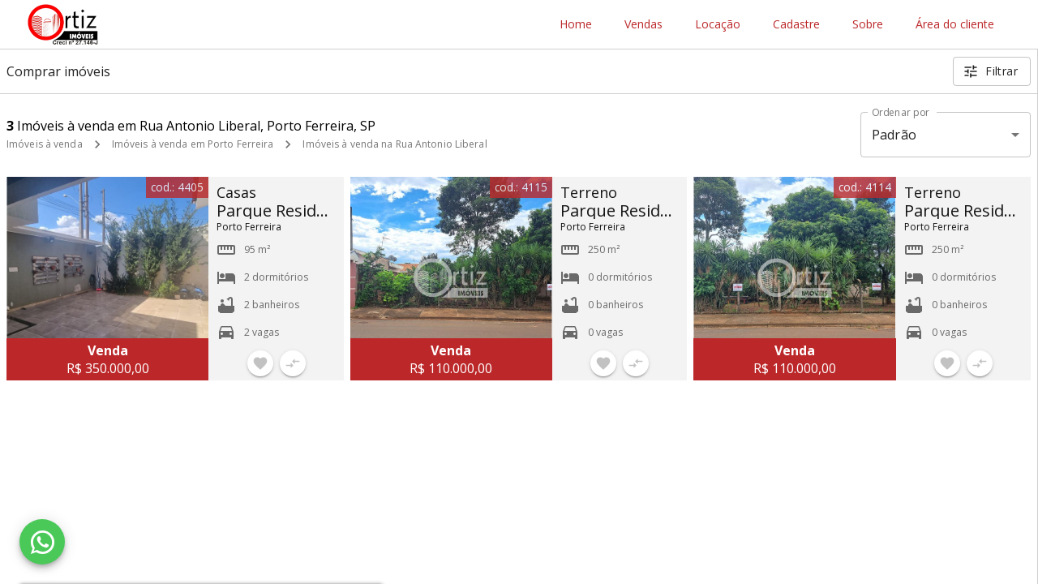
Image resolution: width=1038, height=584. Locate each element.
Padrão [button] (894, 135)
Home (576, 25)
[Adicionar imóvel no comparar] (293, 363)
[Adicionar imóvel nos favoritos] (260, 363)
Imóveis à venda (44, 144)
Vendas (643, 25)
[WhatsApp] (42, 542)
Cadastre (796, 25)
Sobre (867, 25)
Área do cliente (955, 25)
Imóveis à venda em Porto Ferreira (193, 144)
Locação (717, 25)
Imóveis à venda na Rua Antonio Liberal (394, 144)
